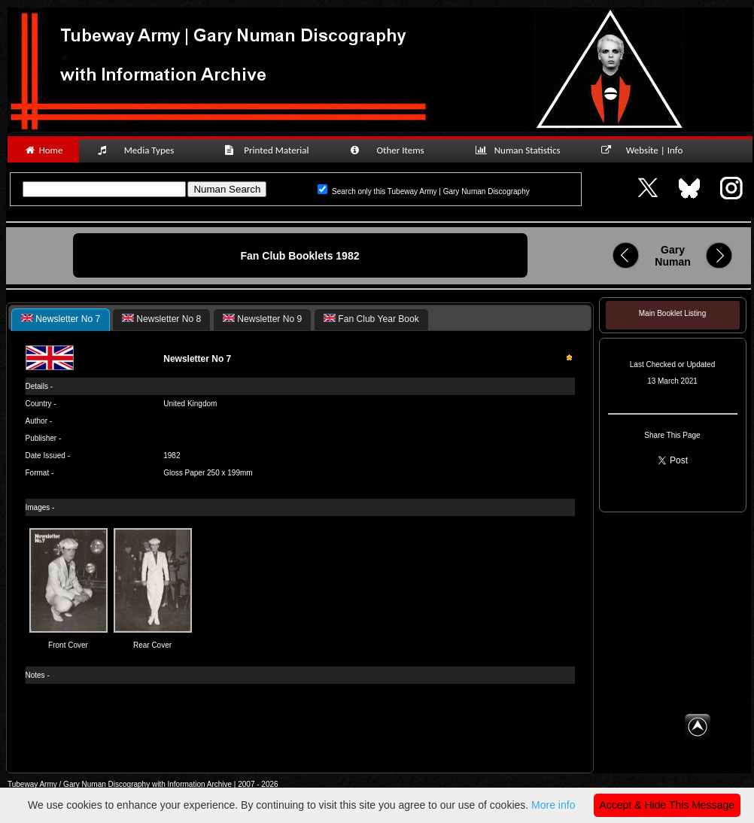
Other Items (395, 150)
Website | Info (647, 150)
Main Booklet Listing (672, 313)
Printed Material (269, 150)
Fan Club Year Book (371, 319)
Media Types (142, 150)
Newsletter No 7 (60, 319)
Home (43, 150)
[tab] (61, 319)
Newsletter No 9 (262, 319)
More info (553, 805)
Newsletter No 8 (161, 319)
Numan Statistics (521, 150)
